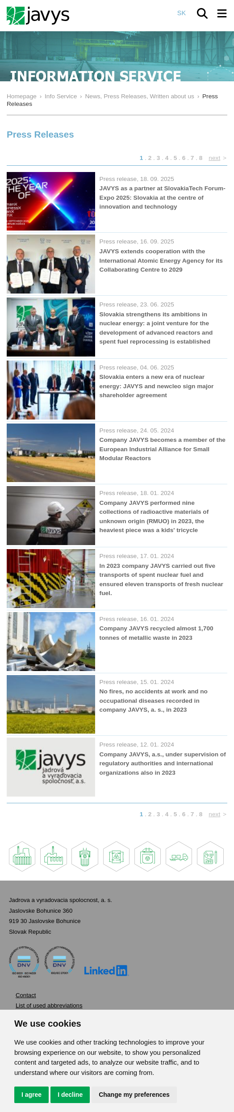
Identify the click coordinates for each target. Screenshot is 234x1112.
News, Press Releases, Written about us (139, 96)
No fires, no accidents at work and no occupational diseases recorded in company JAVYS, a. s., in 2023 (154, 700)
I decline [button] (70, 1094)
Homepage (22, 96)
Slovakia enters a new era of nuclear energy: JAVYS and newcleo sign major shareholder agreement (157, 386)
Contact (26, 995)
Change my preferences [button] (134, 1094)
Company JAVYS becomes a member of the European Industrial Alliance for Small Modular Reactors (163, 449)
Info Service (61, 96)
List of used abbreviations (49, 1005)
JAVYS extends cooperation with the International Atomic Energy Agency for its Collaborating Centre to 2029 (161, 260)
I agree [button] (31, 1094)
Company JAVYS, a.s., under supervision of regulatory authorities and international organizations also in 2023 (163, 763)
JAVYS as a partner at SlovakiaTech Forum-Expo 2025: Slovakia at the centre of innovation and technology (163, 197)
